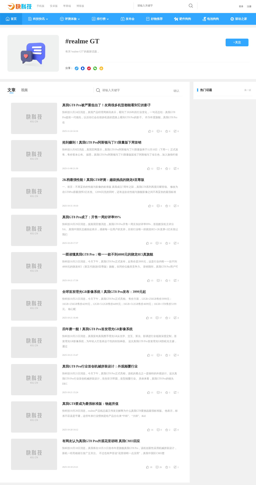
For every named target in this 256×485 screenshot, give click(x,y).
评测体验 (70, 19)
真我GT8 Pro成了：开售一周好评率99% (91, 217)
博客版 (80, 6)
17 (160, 318)
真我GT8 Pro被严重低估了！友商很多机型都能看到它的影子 (106, 105)
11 (152, 392)
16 (152, 430)
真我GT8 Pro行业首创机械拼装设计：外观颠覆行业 (100, 366)
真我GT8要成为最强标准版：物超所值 (90, 404)
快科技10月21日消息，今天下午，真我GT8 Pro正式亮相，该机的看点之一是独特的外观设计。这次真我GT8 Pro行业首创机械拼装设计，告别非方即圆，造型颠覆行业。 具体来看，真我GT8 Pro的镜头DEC (119, 378)
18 (151, 318)
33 (160, 243)
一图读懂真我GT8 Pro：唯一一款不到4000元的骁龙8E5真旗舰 (107, 254)
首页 (11, 19)
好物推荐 (154, 19)
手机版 (40, 6)
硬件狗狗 (182, 19)
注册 (249, 6)
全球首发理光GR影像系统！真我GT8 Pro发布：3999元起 (104, 292)
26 (160, 467)
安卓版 (54, 6)
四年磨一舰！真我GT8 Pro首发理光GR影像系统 (97, 329)
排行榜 (100, 19)
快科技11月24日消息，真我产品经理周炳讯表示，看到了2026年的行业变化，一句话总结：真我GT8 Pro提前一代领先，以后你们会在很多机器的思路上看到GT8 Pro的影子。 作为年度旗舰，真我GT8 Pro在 (119, 117)
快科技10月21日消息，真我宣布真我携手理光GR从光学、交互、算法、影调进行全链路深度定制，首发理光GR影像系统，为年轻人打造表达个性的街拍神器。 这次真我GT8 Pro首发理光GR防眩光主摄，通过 (119, 341)
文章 (11, 90)
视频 (24, 90)
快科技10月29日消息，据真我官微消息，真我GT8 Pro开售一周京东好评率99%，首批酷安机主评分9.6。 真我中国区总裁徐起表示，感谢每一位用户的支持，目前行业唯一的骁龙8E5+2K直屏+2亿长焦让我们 (120, 229)
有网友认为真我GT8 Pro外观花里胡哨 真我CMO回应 (101, 441)
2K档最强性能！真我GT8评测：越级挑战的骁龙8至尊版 (103, 180)
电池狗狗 (210, 19)
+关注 (237, 42)
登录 (241, 6)
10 (151, 243)
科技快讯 (38, 19)
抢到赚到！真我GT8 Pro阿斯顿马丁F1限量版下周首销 (101, 142)
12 (152, 168)
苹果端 (67, 6)
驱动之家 (238, 19)
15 (152, 280)
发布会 (127, 19)
